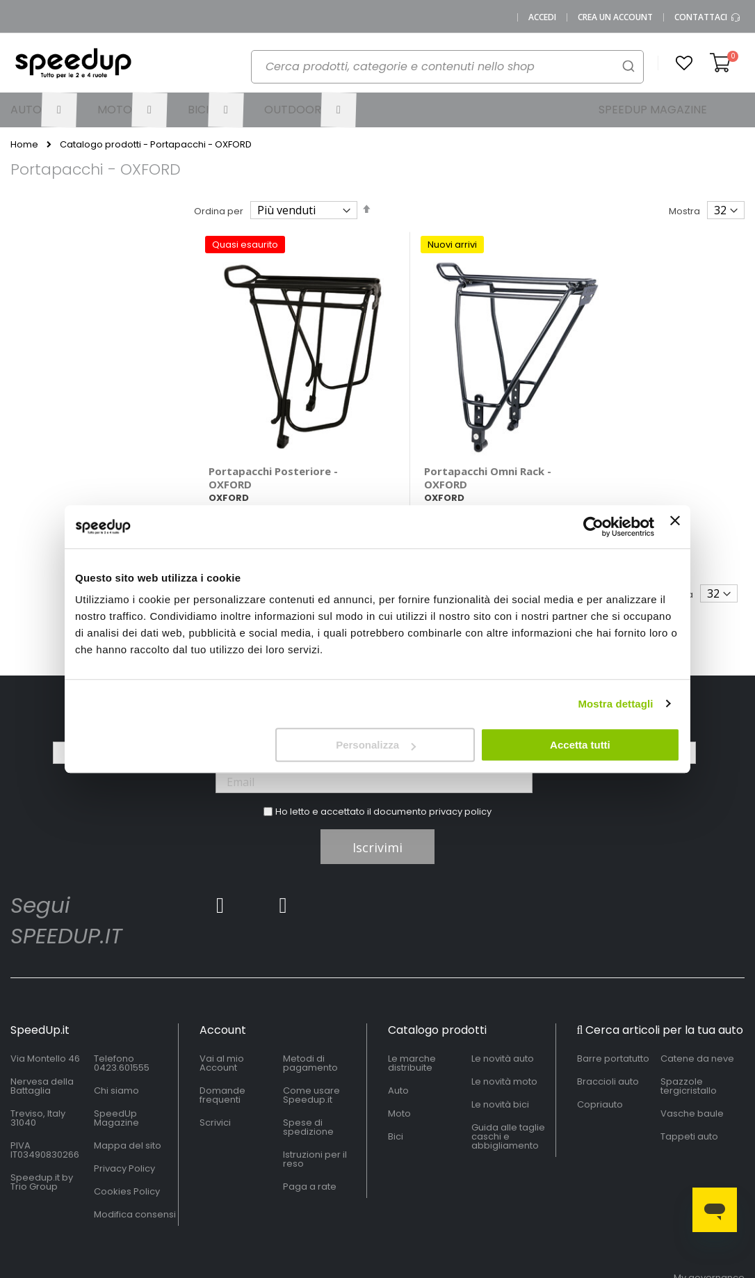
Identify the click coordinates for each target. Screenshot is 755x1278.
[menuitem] (44, 110)
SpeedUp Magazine (116, 1087)
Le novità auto (502, 1027)
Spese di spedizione (308, 1096)
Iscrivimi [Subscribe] (377, 816)
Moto (399, 1082)
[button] (684, 63)
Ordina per (218, 211)
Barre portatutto (613, 1027)
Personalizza (376, 745)
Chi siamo (116, 1059)
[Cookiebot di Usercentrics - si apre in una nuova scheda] (593, 526)
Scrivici (215, 1091)
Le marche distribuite (412, 1032)
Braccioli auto (608, 1050)
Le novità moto (504, 1050)
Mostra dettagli (615, 704)
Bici (395, 1105)
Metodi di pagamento (310, 1032)
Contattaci (707, 17)
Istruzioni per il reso (315, 1128)
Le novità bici (500, 1073)
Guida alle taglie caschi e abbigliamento (508, 1105)
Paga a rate (309, 1155)
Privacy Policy (124, 1137)
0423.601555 (121, 1036)
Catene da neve (697, 1027)
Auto (398, 1059)
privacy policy (460, 780)
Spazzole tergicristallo (688, 1055)
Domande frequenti (222, 1064)
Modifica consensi (135, 1183)
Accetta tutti (580, 745)
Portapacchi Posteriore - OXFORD (273, 445)
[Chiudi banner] (675, 527)
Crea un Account (615, 17)
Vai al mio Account (222, 1032)
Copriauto (600, 1073)
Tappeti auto (689, 1105)
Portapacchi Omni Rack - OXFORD (455, 445)
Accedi (542, 17)
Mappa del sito (127, 1114)
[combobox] (447, 66)
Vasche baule (692, 1082)
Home (24, 144)
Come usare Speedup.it (311, 1064)
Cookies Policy (127, 1160)
